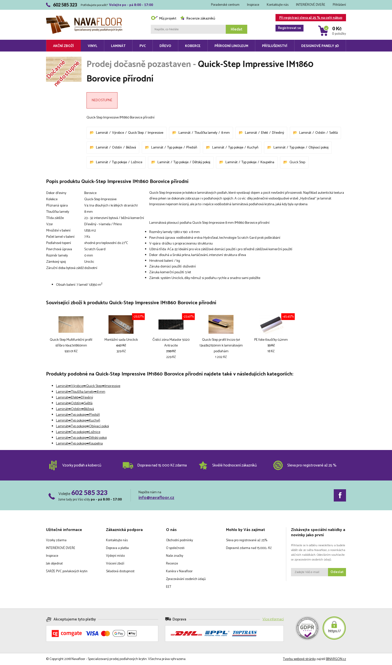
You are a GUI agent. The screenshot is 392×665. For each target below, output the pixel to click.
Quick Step (136, 133)
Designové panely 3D (320, 46)
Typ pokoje (174, 147)
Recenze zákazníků (197, 19)
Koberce (192, 46)
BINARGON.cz (336, 659)
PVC (143, 46)
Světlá (333, 133)
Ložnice (136, 162)
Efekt (264, 133)
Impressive (155, 133)
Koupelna (267, 162)
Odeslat (337, 572)
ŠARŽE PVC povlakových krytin (67, 571)
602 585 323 (89, 492)
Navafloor (84, 18)
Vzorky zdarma (56, 540)
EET (168, 587)
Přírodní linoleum (231, 46)
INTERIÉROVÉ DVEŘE (310, 5)
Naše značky (174, 555)
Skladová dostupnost (120, 571)
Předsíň (191, 147)
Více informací (273, 619)
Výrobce (118, 133)
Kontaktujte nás (277, 5)
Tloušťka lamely (205, 133)
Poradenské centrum (225, 5)
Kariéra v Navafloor (179, 571)
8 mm (225, 133)
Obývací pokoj (318, 147)
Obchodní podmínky (179, 540)
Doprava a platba (117, 548)
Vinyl (92, 46)
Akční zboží (63, 46)
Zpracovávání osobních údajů (186, 579)
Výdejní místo (115, 555)
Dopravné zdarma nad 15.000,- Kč (249, 548)
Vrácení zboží (115, 563)
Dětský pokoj (201, 162)
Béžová (131, 147)
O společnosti (175, 548)
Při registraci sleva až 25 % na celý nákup (309, 18)
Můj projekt (163, 19)
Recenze (172, 563)
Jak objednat (54, 563)
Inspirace (253, 5)
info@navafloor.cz (156, 497)
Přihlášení (339, 5)
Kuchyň (252, 147)
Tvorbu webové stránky (299, 659)
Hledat (236, 29)
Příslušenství (274, 46)
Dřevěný (278, 133)
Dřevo (165, 46)
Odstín (320, 133)
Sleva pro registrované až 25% (246, 540)
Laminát (118, 46)
